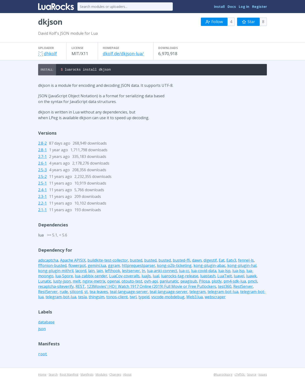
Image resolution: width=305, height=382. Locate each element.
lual (156, 276)
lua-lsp (224, 271)
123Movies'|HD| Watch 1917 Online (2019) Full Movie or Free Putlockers (151, 287)
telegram (197, 292)
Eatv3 (231, 261)
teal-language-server (129, 292)
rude (64, 292)
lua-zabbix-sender (91, 276)
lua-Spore (64, 276)
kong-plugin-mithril (55, 271)
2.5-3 (42, 170)
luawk (251, 276)
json (42, 329)
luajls (146, 276)
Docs (232, 6)
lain (91, 271)
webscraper (215, 297)
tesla (82, 297)
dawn (197, 261)
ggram (114, 266)
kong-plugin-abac (209, 266)
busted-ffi (181, 261)
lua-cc (184, 271)
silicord (76, 292)
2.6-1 (42, 164)
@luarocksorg (223, 375)
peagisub (188, 281)
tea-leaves (99, 292)
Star (248, 21)
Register (259, 6)
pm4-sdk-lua (235, 281)
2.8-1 (42, 150)
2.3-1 (42, 197)
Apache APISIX (73, 261)
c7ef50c (240, 375)
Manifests (87, 375)
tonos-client (117, 297)
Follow (214, 21)
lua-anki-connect (162, 271)
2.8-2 (42, 144)
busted (136, 261)
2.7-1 (42, 157)
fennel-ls (246, 261)
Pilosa (204, 281)
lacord (80, 271)
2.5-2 (42, 177)
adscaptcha (48, 261)
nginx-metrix (93, 281)
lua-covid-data (203, 271)
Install (219, 6)
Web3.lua (194, 297)
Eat (221, 261)
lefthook (112, 271)
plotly (217, 281)
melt (77, 281)
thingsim (96, 297)
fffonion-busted (52, 266)
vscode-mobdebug (167, 297)
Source (251, 375)
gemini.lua (97, 266)
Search (53, 375)
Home (42, 375)
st (86, 292)
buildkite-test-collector (107, 261)
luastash (207, 276)
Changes (115, 375)
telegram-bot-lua (223, 292)
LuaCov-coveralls (124, 276)
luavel (239, 276)
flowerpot (77, 266)
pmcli (252, 281)
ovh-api (151, 281)
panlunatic (169, 281)
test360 (224, 287)
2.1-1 (42, 210)
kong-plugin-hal (241, 266)
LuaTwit (224, 276)
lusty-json (62, 281)
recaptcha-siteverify (56, 287)
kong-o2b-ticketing (174, 266)
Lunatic (44, 281)
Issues (263, 375)
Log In (244, 6)
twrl (133, 297)
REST (80, 287)
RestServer (243, 287)
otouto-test (132, 281)
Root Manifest (69, 375)
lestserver (131, 271)
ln (143, 271)
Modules (101, 375)
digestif (210, 261)
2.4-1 (42, 190)
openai (113, 281)
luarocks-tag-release (179, 276)
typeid (143, 297)
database (46, 322)
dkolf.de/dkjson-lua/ (123, 53)
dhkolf (50, 53)
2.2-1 (42, 203)
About (127, 375)
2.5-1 (42, 183)
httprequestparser (138, 266)
